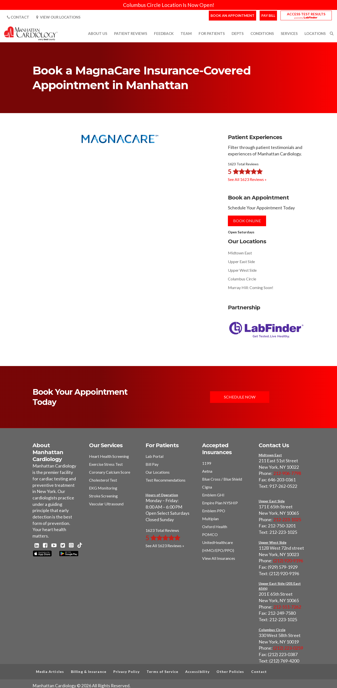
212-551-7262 (287, 607)
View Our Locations (58, 17)
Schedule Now (239, 396)
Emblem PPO (213, 510)
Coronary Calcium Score (109, 472)
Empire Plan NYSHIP (220, 502)
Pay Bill (268, 15)
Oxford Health (214, 526)
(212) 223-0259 (288, 648)
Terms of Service (162, 671)
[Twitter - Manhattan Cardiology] (63, 546)
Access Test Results (306, 14)
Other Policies (230, 671)
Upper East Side (241, 261)
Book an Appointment (232, 15)
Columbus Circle (242, 278)
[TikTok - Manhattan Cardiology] (79, 545)
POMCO (210, 534)
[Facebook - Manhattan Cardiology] (45, 546)
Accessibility (197, 671)
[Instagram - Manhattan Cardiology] (71, 546)
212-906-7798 (287, 473)
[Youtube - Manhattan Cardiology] (54, 546)
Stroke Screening (103, 495)
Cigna (207, 487)
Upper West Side (242, 270)
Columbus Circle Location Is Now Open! (168, 5)
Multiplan (210, 518)
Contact (18, 17)
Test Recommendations (165, 480)
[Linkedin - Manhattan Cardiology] (36, 546)
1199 (206, 463)
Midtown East (240, 252)
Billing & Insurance (88, 671)
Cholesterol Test (103, 480)
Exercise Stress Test (106, 464)
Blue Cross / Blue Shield (222, 479)
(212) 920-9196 (288, 560)
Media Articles (50, 671)
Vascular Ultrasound (106, 503)
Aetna (207, 471)
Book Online (247, 220)
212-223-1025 (287, 519)
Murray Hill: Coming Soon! (250, 287)
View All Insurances (218, 558)
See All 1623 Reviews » (247, 179)
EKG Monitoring (103, 488)
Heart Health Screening (109, 456)
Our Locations (158, 472)
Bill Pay (152, 464)
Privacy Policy (126, 671)
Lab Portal (154, 456)
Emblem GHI (213, 494)
